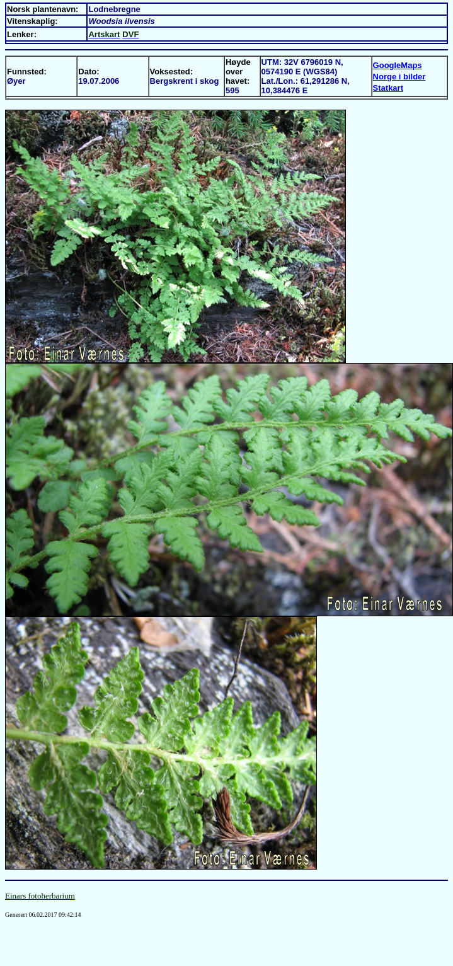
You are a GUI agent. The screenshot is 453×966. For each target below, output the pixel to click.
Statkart (388, 88)
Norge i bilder (399, 76)
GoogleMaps (397, 65)
